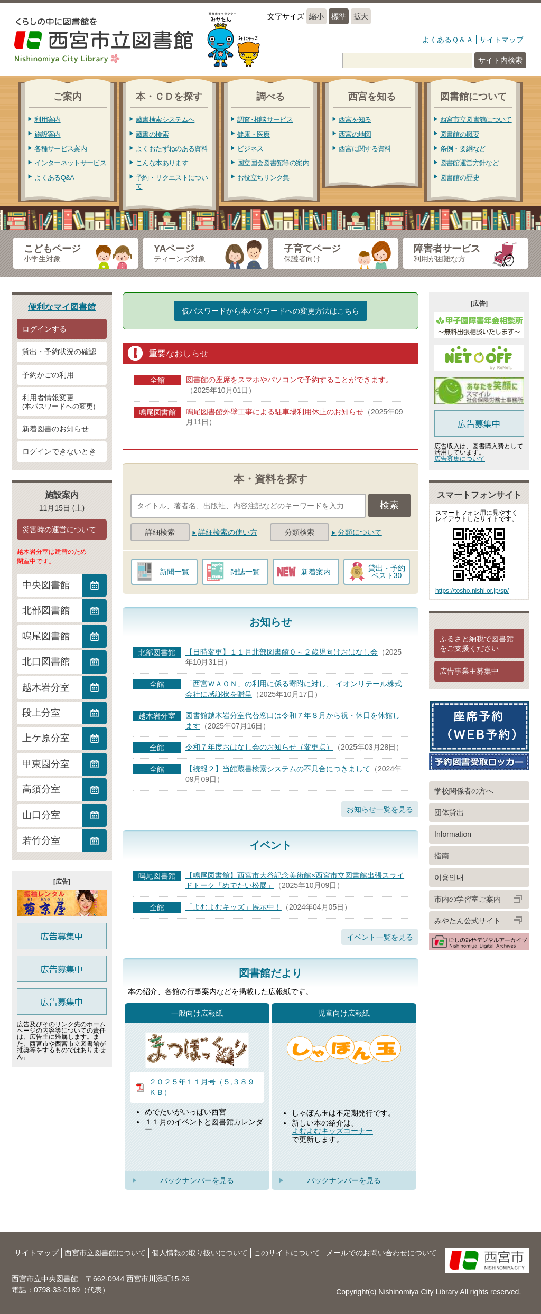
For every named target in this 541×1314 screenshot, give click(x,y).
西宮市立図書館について (476, 120)
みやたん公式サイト (467, 920)
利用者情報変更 (61, 402)
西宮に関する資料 (365, 149)
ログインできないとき (59, 451)
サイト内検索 (500, 60)
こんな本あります (162, 163)
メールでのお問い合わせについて (381, 1253)
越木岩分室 (46, 687)
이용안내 (449, 877)
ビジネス (250, 149)
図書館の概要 (459, 134)
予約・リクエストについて (172, 182)
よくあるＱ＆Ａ (447, 39)
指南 (441, 856)
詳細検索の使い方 (227, 532)
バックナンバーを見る (197, 1180)
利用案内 (47, 120)
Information (452, 834)
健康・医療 (253, 134)
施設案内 (47, 134)
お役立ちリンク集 (263, 178)
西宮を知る (355, 120)
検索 (389, 505)
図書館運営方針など (469, 163)
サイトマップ (501, 39)
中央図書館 (46, 585)
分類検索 (299, 532)
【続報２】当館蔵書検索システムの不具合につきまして (277, 768)
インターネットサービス (70, 163)
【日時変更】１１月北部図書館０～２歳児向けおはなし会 (281, 652)
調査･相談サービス (265, 120)
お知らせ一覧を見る (380, 809)
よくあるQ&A (54, 178)
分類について (360, 532)
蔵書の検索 (152, 134)
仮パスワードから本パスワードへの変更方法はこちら (270, 311)
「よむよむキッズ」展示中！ (233, 907)
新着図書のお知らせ (55, 428)
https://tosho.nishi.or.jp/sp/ (472, 590)
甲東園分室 (46, 764)
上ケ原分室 (46, 738)
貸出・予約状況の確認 (59, 351)
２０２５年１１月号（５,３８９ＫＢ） (202, 1086)
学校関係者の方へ (463, 791)
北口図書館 (46, 661)
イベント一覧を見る (380, 937)
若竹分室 (41, 840)
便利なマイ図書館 (62, 306)
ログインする (44, 329)
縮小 (316, 16)
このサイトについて (287, 1253)
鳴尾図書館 (46, 636)
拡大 (360, 16)
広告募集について (459, 458)
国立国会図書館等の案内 (273, 163)
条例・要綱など (463, 149)
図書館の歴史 (459, 178)
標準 (338, 16)
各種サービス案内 (60, 149)
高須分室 (41, 789)
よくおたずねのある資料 (172, 149)
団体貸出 (449, 812)
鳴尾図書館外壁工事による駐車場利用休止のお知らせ (274, 412)
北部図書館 (46, 610)
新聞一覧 (174, 572)
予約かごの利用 (48, 375)
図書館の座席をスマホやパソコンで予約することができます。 (289, 379)
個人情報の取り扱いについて (200, 1253)
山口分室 (41, 815)
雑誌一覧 (245, 572)
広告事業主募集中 (469, 671)
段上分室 (41, 712)
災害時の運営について (59, 529)
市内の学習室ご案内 (467, 899)
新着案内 (316, 572)
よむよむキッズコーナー (332, 1131)
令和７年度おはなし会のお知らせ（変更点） (259, 747)
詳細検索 (160, 532)
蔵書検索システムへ (165, 120)
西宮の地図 (355, 134)
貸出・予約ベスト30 (386, 572)
